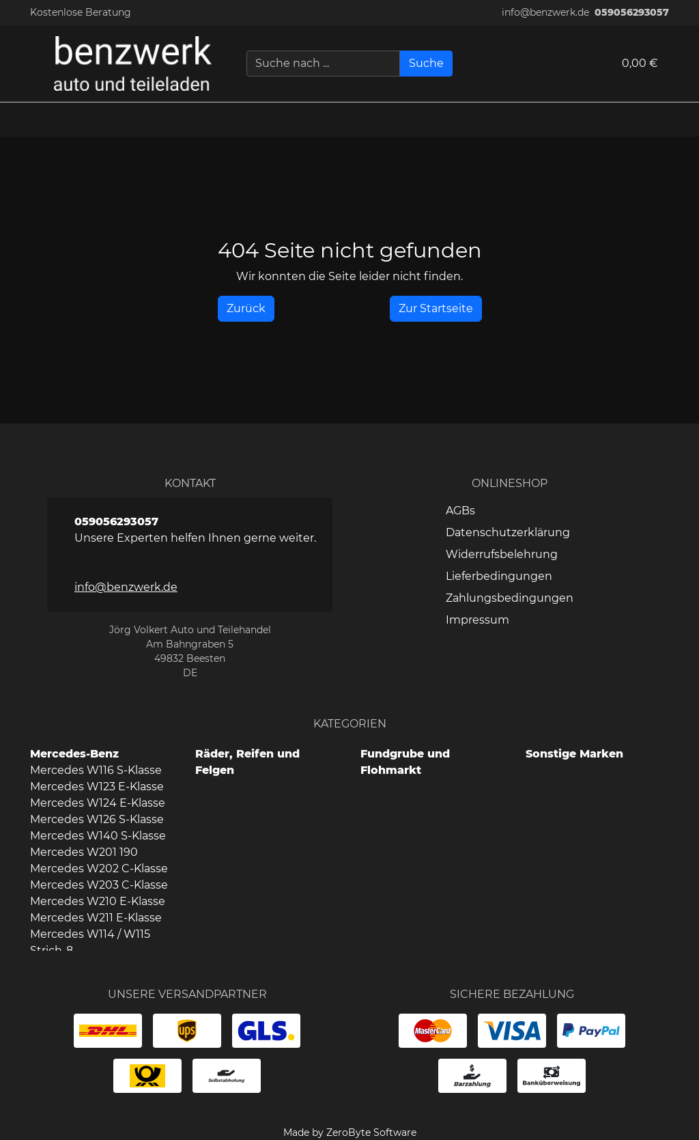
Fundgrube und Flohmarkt (405, 762)
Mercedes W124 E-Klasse (97, 802)
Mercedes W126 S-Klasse (97, 819)
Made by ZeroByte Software (349, 1132)
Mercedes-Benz (74, 753)
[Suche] (426, 64)
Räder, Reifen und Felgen (247, 762)
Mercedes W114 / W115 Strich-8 (90, 942)
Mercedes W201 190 (84, 852)
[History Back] (246, 309)
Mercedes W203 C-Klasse (99, 884)
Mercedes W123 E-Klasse (97, 786)
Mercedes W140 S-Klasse (98, 835)
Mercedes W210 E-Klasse (97, 901)
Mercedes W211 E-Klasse (96, 917)
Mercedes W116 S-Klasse (96, 770)
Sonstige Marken (574, 753)
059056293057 (632, 12)
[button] (682, 119)
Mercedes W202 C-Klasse (99, 868)
